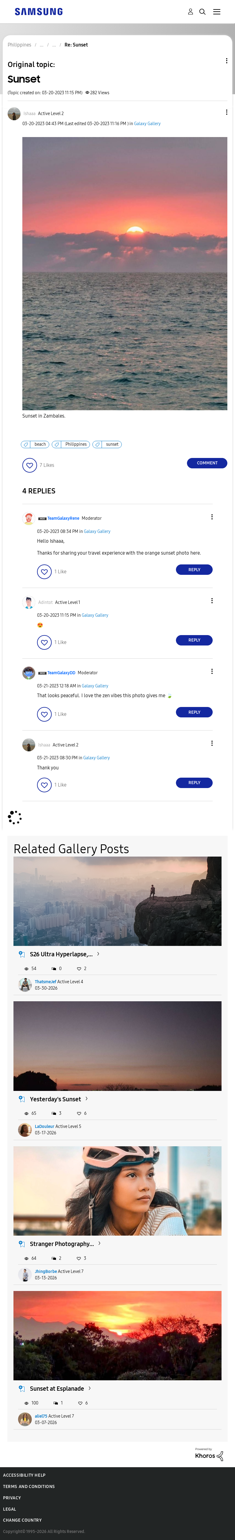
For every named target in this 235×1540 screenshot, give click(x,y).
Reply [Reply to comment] (194, 569)
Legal (9, 1509)
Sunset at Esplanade (57, 1388)
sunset (112, 444)
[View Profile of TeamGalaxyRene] (63, 518)
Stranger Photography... (62, 1244)
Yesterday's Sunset (55, 1099)
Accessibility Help (24, 1475)
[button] (217, 112)
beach (40, 444)
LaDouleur (44, 1126)
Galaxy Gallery (147, 123)
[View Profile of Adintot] (45, 602)
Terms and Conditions (29, 1486)
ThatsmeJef (45, 981)
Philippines (76, 444)
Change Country (22, 1520)
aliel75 (41, 1416)
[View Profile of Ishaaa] (29, 113)
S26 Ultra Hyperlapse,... (61, 954)
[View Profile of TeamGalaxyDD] (61, 672)
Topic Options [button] (216, 60)
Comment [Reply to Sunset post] (207, 463)
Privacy (12, 1498)
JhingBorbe (46, 1271)
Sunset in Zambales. (43, 416)
